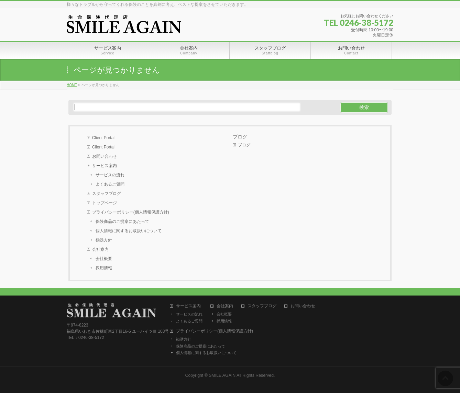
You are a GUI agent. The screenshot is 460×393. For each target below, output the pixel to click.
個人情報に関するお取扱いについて (129, 230)
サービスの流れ (110, 175)
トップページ (104, 202)
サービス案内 (104, 165)
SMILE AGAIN (222, 375)
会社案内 (100, 249)
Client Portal (103, 137)
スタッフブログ (106, 193)
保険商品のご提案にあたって (122, 221)
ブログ (240, 136)
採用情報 (104, 268)
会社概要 (104, 258)
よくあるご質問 (110, 184)
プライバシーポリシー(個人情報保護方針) (130, 212)
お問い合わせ (104, 156)
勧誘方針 (104, 240)
